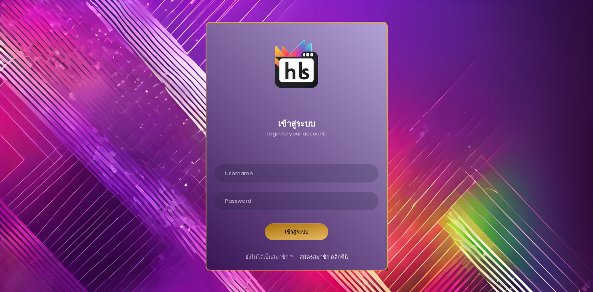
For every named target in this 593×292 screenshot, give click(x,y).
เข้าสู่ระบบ (296, 232)
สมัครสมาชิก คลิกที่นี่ (324, 257)
